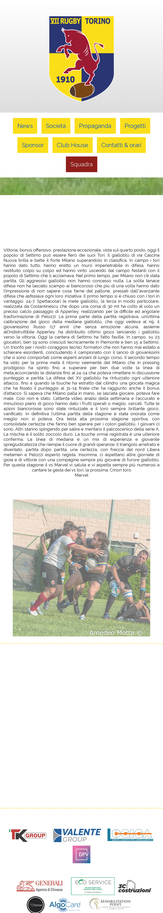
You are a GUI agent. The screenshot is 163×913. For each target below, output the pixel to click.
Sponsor (33, 145)
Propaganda (95, 125)
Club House (72, 145)
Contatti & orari (121, 145)
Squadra (81, 164)
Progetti (135, 125)
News (25, 125)
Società (56, 125)
